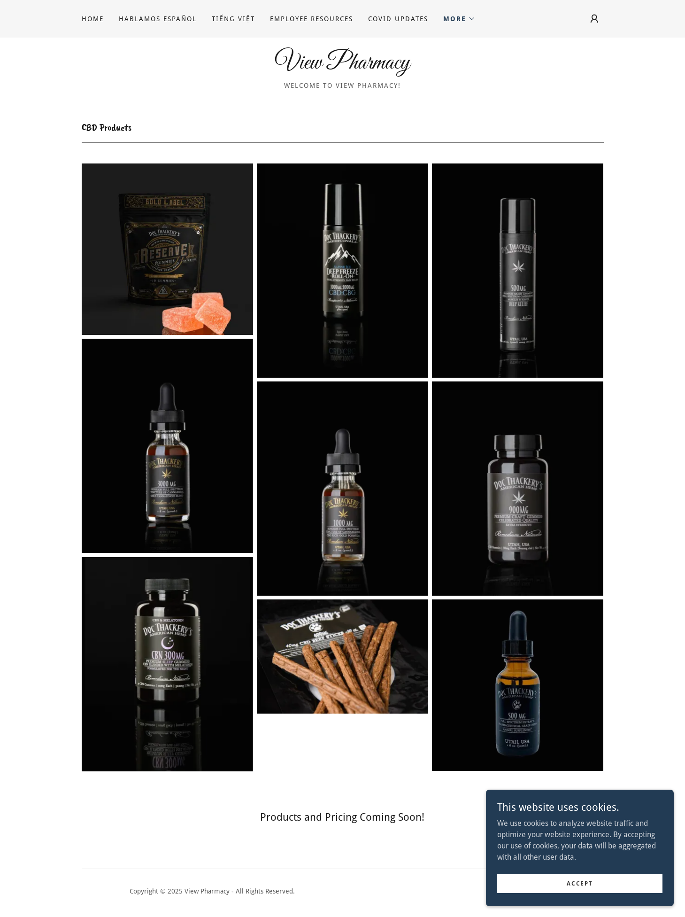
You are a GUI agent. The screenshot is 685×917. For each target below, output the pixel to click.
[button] (459, 18)
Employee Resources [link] (311, 19)
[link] (342, 66)
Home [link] (93, 19)
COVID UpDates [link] (398, 19)
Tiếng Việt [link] (233, 19)
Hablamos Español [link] (158, 19)
